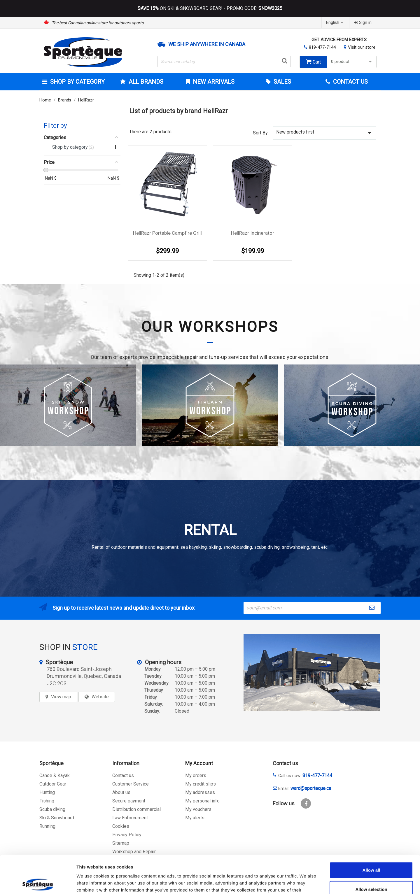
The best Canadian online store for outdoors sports (98, 22)
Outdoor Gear (52, 784)
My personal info (202, 801)
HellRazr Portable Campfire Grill (167, 233)
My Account (199, 763)
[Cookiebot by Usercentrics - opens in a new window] (37, 882)
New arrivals (213, 81)
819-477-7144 (322, 47)
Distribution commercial (136, 809)
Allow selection (371, 851)
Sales (281, 81)
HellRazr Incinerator (252, 233)
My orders (195, 775)
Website (100, 697)
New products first (324, 132)
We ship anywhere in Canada (206, 44)
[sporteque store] (312, 672)
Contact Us (350, 81)
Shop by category (77, 81)
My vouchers (198, 809)
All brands (145, 81)
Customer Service (130, 784)
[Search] (224, 61)
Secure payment (128, 801)
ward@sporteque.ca (310, 788)
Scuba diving (52, 809)
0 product (352, 61)
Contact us (123, 775)
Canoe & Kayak (54, 775)
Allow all (371, 832)
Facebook (306, 803)
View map (61, 697)
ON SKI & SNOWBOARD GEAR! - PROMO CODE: (210, 8)
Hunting (47, 792)
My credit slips (200, 784)
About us (121, 792)
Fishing (46, 801)
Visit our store (361, 47)
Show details (306, 882)
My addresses (200, 792)
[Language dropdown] (335, 22)
